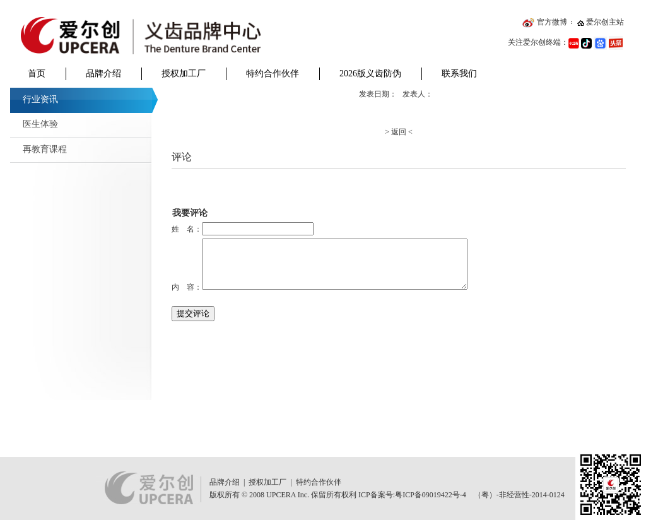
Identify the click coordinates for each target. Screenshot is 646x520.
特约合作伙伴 (272, 73)
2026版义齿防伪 (370, 73)
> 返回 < (399, 131)
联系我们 (459, 73)
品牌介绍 (103, 73)
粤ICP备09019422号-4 (430, 494)
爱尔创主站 (605, 22)
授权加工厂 (184, 73)
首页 (36, 73)
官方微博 (552, 22)
